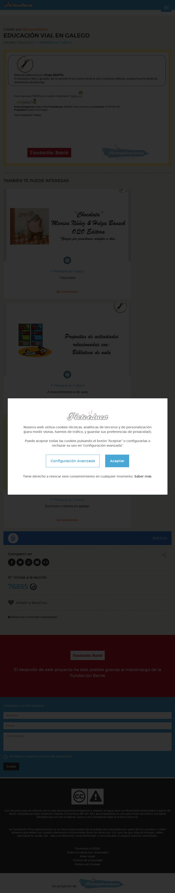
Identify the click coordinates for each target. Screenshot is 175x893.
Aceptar (117, 461)
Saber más (142, 476)
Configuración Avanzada (73, 461)
